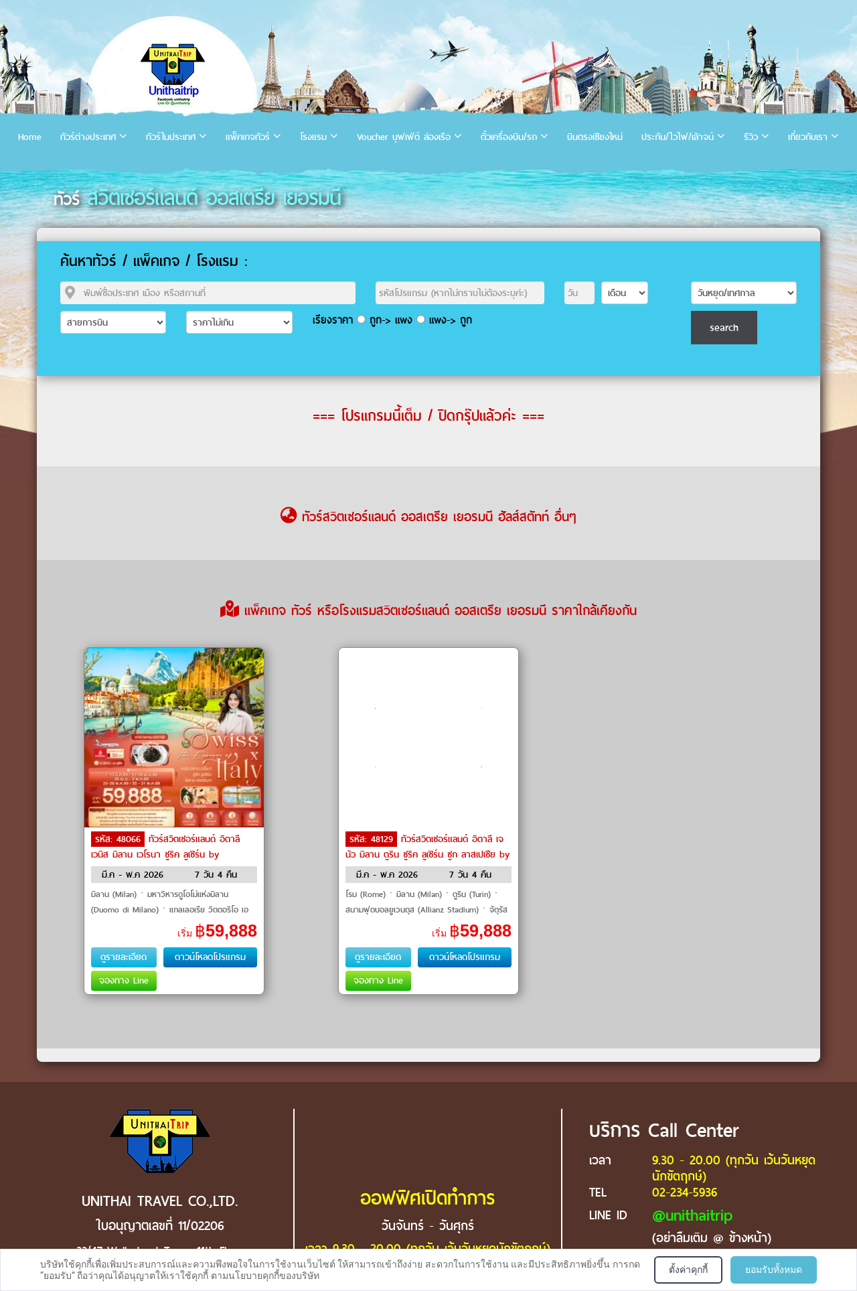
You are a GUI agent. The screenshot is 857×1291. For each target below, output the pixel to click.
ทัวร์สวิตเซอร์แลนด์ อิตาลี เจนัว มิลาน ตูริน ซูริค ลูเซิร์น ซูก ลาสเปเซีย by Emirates (427, 853)
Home (30, 137)
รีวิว (751, 137)
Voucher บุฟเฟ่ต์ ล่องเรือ (404, 137)
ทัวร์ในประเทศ (171, 137)
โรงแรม (313, 137)
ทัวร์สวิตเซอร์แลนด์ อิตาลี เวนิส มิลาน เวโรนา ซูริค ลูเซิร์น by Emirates (165, 853)
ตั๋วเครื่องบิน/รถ (509, 137)
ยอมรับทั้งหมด (773, 1269)
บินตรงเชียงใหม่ (595, 137)
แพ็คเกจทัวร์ (248, 137)
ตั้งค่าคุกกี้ (688, 1269)
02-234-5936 (684, 1192)
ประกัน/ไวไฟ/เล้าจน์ (677, 137)
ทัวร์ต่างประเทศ (88, 137)
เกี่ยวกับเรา (808, 137)
